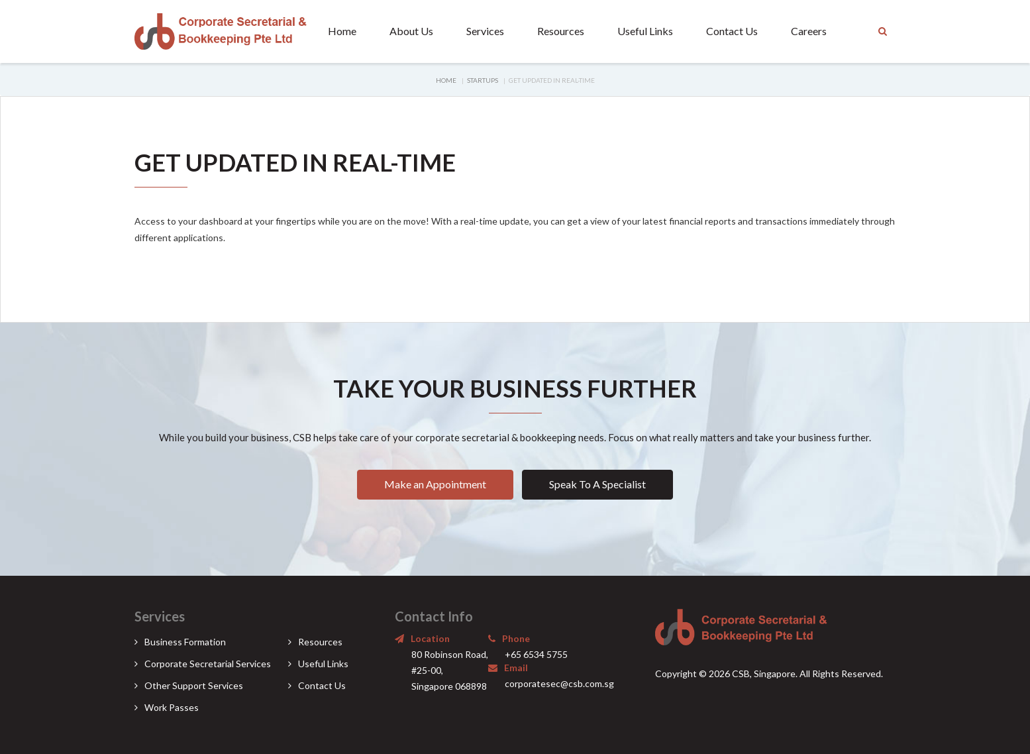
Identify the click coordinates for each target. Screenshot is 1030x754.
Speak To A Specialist (597, 484)
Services (485, 31)
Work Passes (171, 707)
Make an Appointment (435, 484)
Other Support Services (193, 685)
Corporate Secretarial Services (207, 663)
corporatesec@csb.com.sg (559, 683)
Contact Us (732, 31)
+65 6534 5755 (536, 654)
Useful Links (645, 31)
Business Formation (185, 641)
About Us (411, 31)
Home (342, 31)
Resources (560, 31)
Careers (809, 31)
